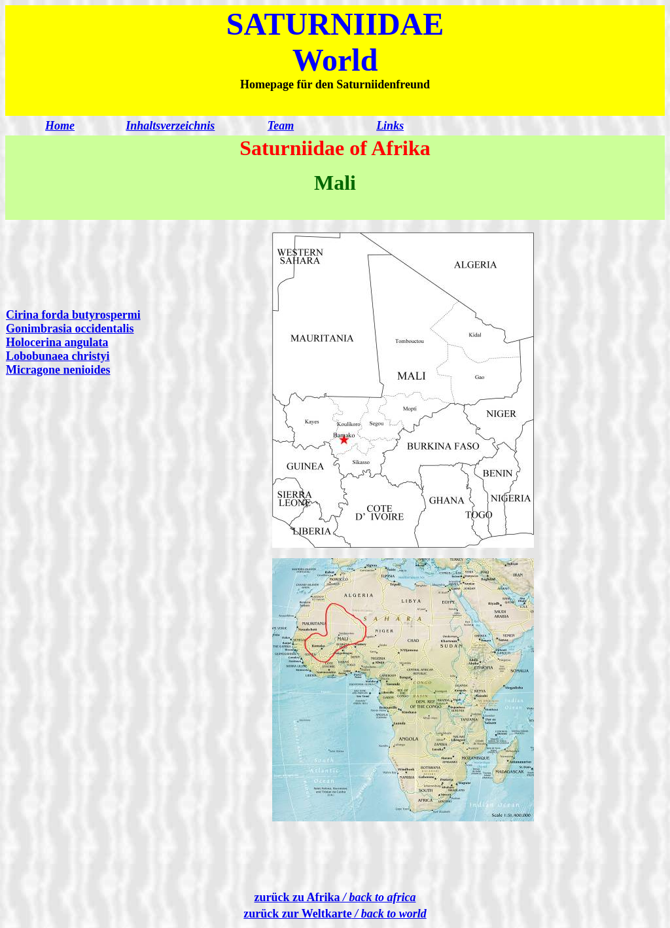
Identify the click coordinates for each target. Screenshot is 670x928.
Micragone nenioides (58, 369)
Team (281, 125)
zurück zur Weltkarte (334, 913)
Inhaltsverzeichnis (170, 125)
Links (390, 125)
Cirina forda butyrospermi (73, 314)
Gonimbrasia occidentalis (70, 328)
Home (60, 125)
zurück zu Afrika (335, 897)
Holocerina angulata (57, 342)
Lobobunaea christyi (58, 356)
